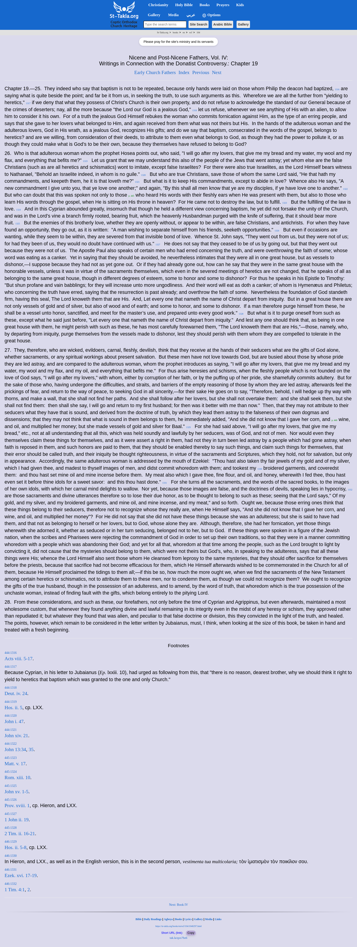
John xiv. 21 (16, 735)
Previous (200, 72)
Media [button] (173, 15)
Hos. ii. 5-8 (15, 847)
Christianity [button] (158, 5)
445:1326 (11, 799)
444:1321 (11, 729)
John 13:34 (15, 749)
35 (31, 749)
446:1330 (11, 855)
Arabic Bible (222, 24)
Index (184, 72)
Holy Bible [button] (184, 5)
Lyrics (188, 919)
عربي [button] (190, 15)
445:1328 (11, 827)
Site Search (198, 24)
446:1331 (11, 869)
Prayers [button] (223, 5)
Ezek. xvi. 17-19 (21, 875)
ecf (190, 32)
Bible (138, 919)
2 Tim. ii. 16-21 (20, 833)
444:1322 (11, 743)
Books (178, 919)
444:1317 (11, 666)
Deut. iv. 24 (16, 693)
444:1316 (11, 652)
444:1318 (11, 687)
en (184, 32)
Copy (190, 932)
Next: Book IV (178, 904)
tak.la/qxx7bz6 (178, 937)
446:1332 (11, 883)
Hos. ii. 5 (13, 707)
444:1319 (11, 701)
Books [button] (204, 5)
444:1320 (11, 715)
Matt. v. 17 (15, 763)
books (175, 32)
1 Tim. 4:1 (15, 889)
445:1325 (11, 786)
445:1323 (11, 758)
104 (198, 32)
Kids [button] (240, 5)
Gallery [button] (153, 15)
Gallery (243, 24)
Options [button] (211, 15)
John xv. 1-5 (16, 791)
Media (209, 919)
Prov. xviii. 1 (17, 805)
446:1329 (11, 841)
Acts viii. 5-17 (19, 658)
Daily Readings (153, 919)
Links (218, 919)
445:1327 (11, 814)
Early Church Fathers (155, 72)
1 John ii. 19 (16, 819)
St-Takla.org (162, 32)
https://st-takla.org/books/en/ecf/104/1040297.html (178, 926)
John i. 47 (14, 721)
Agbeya (168, 919)
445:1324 (11, 771)
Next (216, 72)
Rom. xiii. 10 (17, 777)
